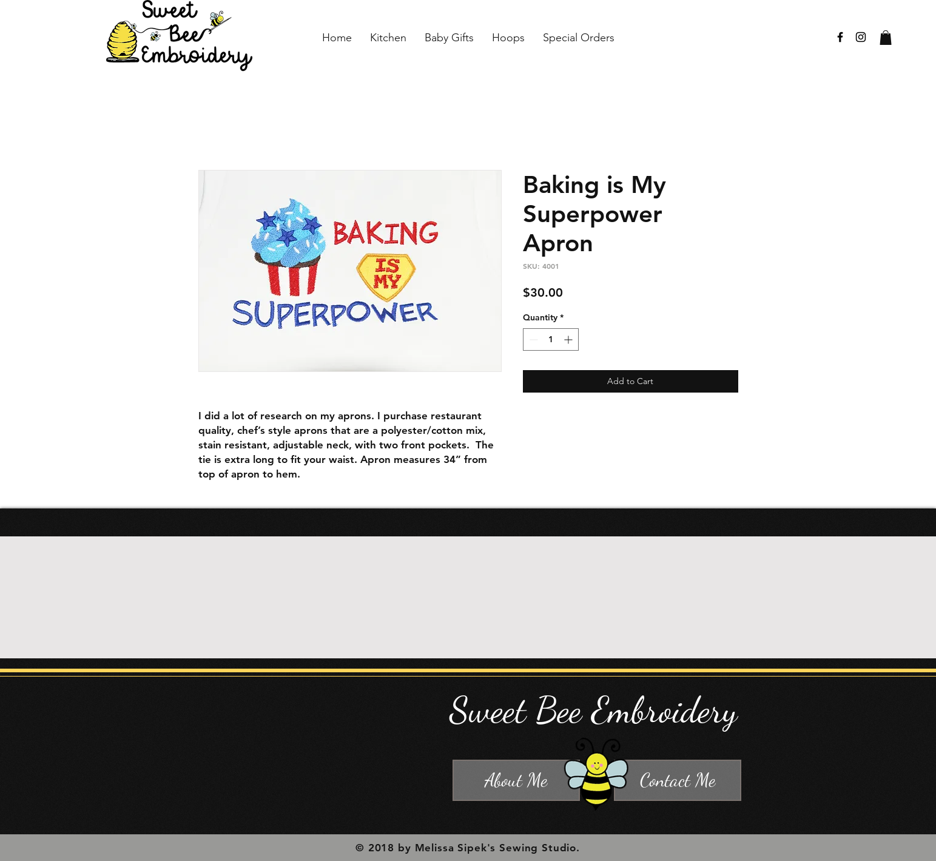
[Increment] (569, 339)
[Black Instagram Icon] (860, 37)
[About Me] (516, 780)
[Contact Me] (677, 780)
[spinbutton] (551, 339)
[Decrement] (532, 339)
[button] (886, 37)
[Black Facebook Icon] (840, 37)
